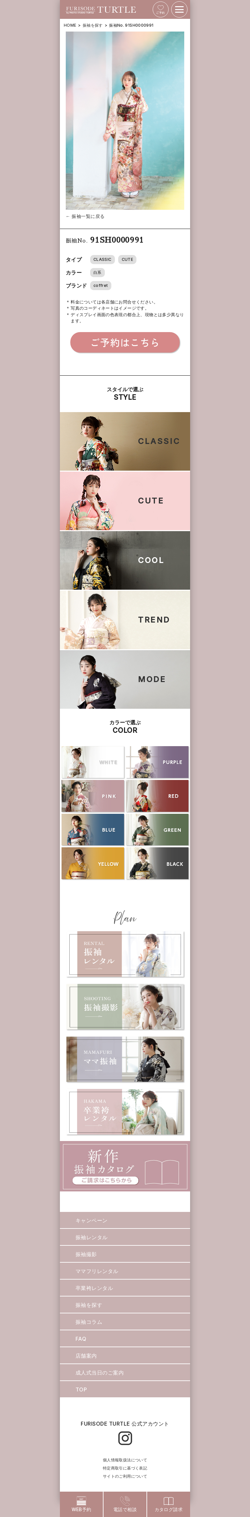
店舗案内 (86, 1355)
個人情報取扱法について (125, 1459)
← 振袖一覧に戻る (85, 216)
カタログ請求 (169, 1504)
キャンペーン (92, 1220)
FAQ (81, 1339)
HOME (70, 25)
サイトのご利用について (125, 1476)
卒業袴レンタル (94, 1288)
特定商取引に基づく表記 (125, 1468)
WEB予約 (81, 1504)
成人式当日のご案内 (100, 1372)
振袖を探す (93, 25)
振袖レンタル (92, 1237)
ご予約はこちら (125, 342)
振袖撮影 (86, 1254)
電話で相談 (125, 1504)
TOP (81, 1389)
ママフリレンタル (97, 1271)
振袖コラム (89, 1322)
